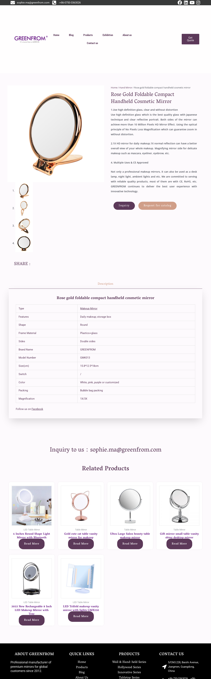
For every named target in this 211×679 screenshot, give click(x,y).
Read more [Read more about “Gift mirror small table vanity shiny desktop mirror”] (179, 544)
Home (56, 35)
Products (88, 35)
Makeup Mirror (88, 308)
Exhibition (108, 35)
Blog (71, 35)
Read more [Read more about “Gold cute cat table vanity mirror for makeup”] (81, 544)
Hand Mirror (125, 87)
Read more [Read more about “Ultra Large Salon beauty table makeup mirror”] (130, 544)
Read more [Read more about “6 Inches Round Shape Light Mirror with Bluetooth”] (31, 544)
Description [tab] (105, 284)
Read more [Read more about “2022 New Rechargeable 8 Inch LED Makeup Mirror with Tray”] (31, 620)
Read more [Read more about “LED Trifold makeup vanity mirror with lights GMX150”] (81, 616)
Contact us (92, 43)
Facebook (37, 409)
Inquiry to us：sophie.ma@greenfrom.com (105, 450)
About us (127, 35)
